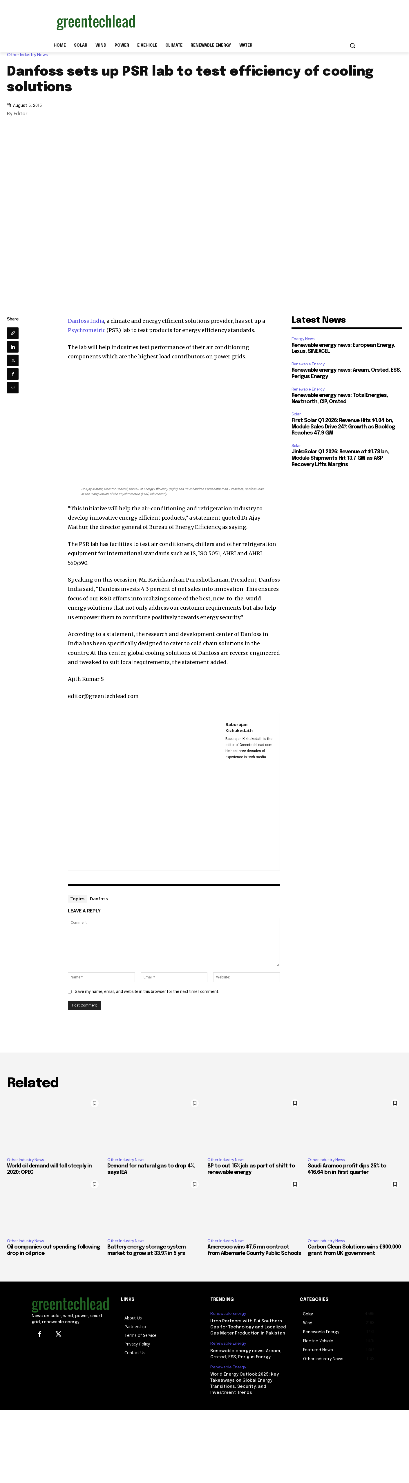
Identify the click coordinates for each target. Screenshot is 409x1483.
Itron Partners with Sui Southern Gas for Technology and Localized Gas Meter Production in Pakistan (248, 1327)
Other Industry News (29, 55)
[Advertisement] (248, 21)
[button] (352, 45)
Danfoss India (86, 321)
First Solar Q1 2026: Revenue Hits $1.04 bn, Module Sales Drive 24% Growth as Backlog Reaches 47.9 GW (343, 427)
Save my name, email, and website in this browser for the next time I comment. (147, 991)
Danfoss (99, 898)
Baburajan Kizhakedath (239, 727)
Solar (296, 414)
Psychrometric (86, 330)
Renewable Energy (308, 364)
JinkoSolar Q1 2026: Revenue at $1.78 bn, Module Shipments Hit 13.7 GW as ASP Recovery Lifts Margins (340, 458)
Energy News (303, 338)
